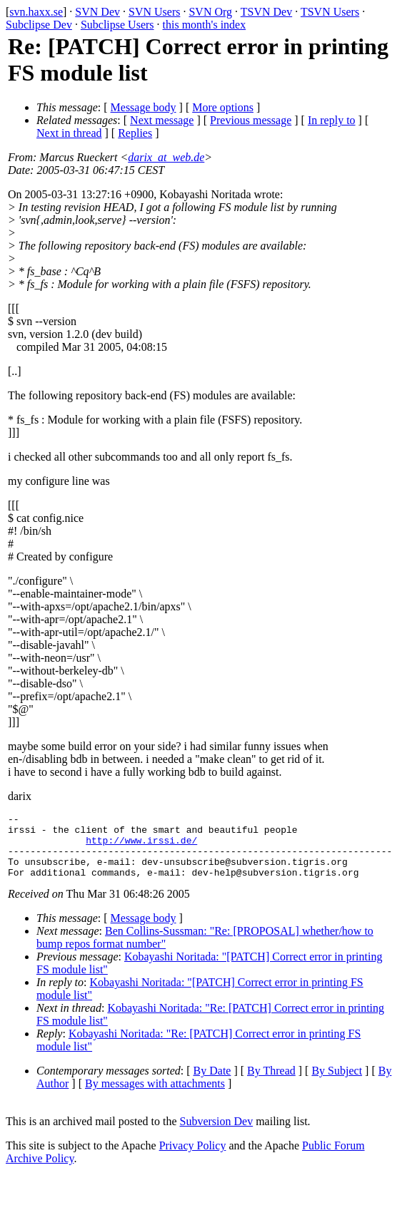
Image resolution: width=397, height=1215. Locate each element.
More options (222, 107)
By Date (212, 1083)
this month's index (204, 25)
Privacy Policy (192, 1158)
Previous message (250, 120)
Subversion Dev (216, 1134)
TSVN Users (330, 12)
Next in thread (69, 133)
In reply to (332, 120)
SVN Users (154, 12)
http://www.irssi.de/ (141, 846)
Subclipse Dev (39, 25)
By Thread (271, 1083)
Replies (135, 133)
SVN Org (210, 12)
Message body (143, 107)
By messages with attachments (155, 1096)
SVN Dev (97, 12)
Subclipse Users (117, 25)
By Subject (336, 1083)
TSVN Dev (266, 12)
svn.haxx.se (36, 12)
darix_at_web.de (166, 157)
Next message (162, 120)
